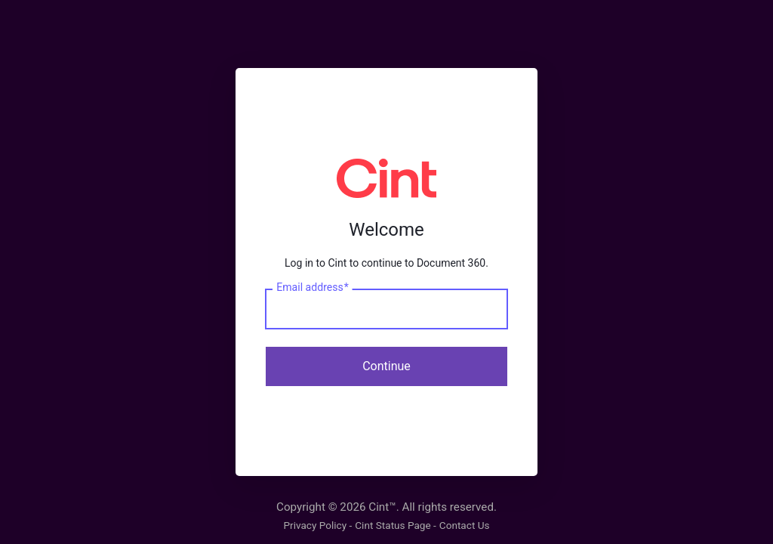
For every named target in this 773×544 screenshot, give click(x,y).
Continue (386, 366)
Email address (312, 287)
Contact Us (464, 525)
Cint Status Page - (395, 525)
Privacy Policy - (317, 525)
